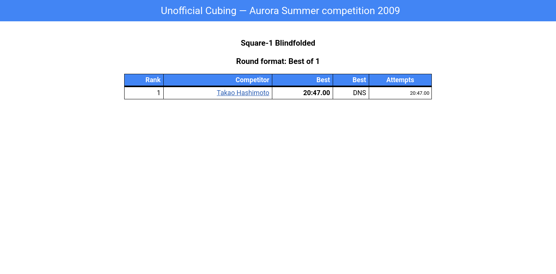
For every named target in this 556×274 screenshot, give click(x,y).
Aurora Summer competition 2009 (324, 10)
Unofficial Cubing (199, 10)
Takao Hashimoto (243, 93)
